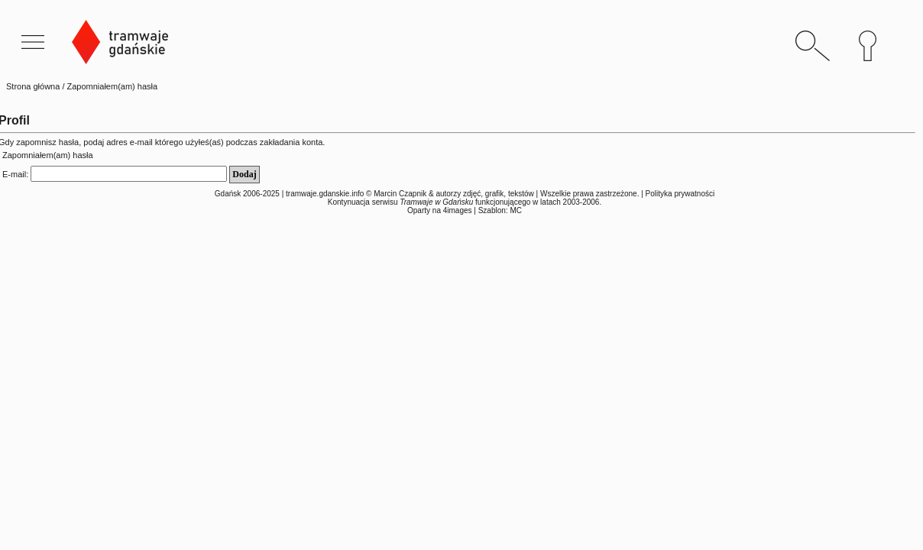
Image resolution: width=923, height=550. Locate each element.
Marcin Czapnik (400, 193)
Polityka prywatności (680, 193)
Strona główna (33, 86)
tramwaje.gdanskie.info (325, 193)
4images (457, 210)
